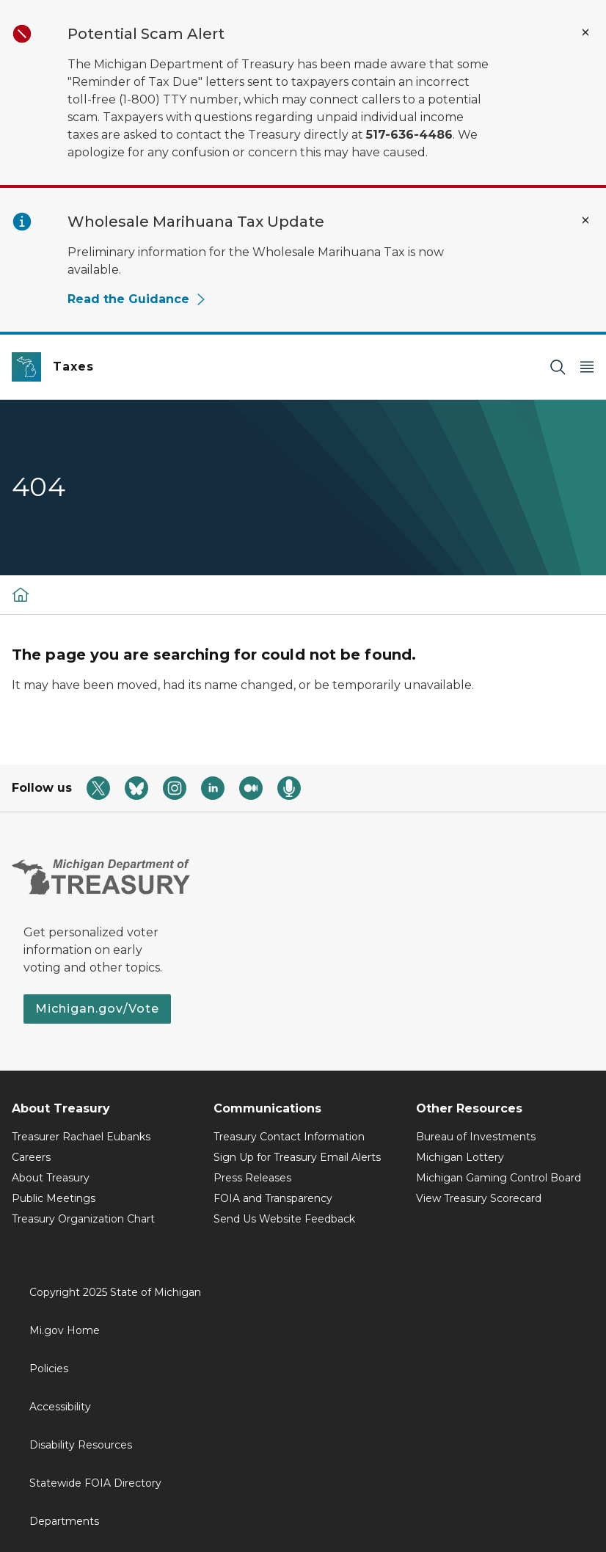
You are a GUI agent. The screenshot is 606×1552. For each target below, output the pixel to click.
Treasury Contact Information (289, 1136)
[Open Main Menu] (587, 367)
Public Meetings (53, 1198)
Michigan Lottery (460, 1157)
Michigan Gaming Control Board (498, 1177)
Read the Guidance (137, 299)
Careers (31, 1157)
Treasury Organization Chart (83, 1218)
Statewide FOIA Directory (95, 1483)
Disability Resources (80, 1444)
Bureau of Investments (476, 1136)
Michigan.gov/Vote (97, 1009)
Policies (48, 1368)
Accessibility (60, 1406)
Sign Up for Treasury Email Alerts (297, 1157)
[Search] (557, 367)
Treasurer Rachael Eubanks (81, 1136)
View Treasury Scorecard (478, 1198)
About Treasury (51, 1177)
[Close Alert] (585, 32)
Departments (64, 1521)
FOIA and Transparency (272, 1198)
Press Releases (252, 1177)
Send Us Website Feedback (284, 1218)
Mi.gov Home (64, 1330)
